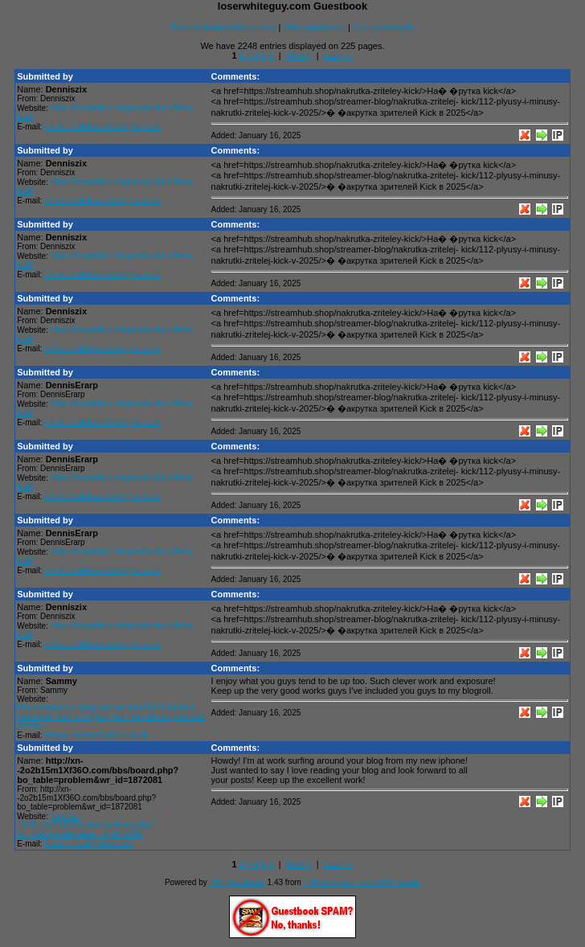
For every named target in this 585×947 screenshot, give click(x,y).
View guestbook (314, 27)
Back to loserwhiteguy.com (223, 27)
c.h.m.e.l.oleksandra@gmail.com (102, 126)
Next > (299, 55)
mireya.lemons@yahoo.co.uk (96, 735)
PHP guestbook (237, 882)
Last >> (339, 55)
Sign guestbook (383, 27)
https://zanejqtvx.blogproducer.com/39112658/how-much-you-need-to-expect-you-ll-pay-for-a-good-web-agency (111, 716)
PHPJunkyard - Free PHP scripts (362, 882)
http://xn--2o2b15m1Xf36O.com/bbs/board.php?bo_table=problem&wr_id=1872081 (86, 825)
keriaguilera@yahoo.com (88, 843)
